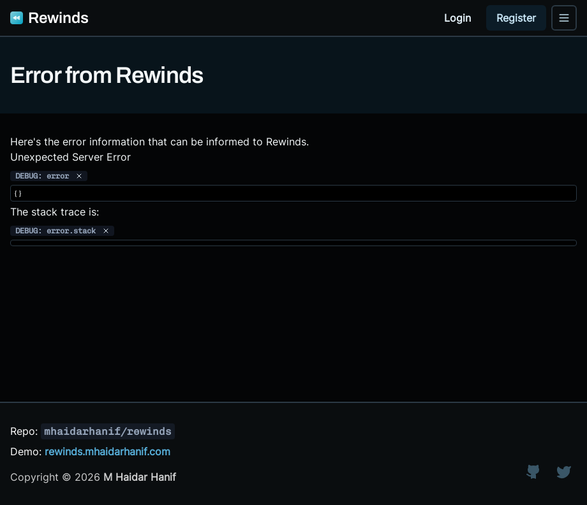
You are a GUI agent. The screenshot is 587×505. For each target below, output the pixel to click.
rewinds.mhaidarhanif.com (107, 451)
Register (516, 17)
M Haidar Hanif (139, 477)
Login (457, 17)
